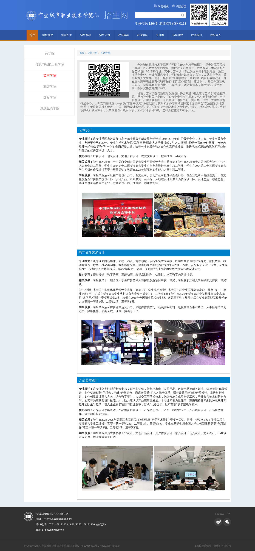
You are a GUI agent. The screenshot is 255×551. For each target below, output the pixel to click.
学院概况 (163, 6)
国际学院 (49, 97)
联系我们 (196, 35)
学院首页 (181, 6)
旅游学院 (49, 86)
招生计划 (104, 35)
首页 (32, 35)
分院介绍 (92, 52)
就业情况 (142, 35)
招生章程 (85, 35)
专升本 (160, 35)
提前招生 (66, 35)
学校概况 (47, 35)
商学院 (50, 53)
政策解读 (123, 35)
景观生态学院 (49, 108)
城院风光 (215, 35)
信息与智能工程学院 (49, 64)
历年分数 (177, 35)
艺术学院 (49, 75)
